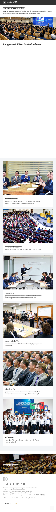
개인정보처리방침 (40, 495)
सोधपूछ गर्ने (7, 503)
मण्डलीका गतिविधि (12, 2)
